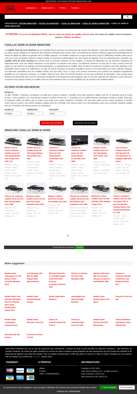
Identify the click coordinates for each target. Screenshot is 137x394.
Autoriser (80, 247)
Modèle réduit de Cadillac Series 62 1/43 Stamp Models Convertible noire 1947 (35, 153)
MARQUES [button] (31, 8)
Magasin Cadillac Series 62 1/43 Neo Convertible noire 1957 (57, 199)
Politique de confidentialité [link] (68, 391)
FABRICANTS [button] (48, 8)
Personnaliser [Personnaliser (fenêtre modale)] (126, 387)
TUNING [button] (75, 8)
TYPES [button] (63, 8)
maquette (36, 357)
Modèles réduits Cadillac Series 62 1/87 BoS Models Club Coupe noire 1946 (100, 153)
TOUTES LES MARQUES (49, 23)
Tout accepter (108, 387)
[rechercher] (62, 17)
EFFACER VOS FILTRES (85, 123)
